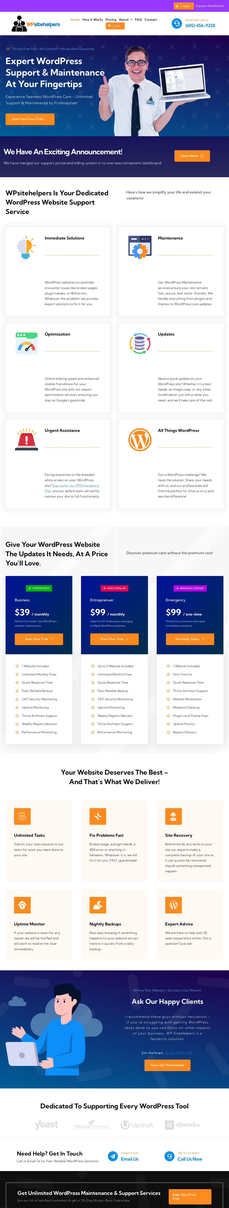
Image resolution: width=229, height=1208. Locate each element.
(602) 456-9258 (200, 25)
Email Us (129, 1159)
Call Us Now (190, 1159)
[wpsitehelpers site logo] (35, 17)
